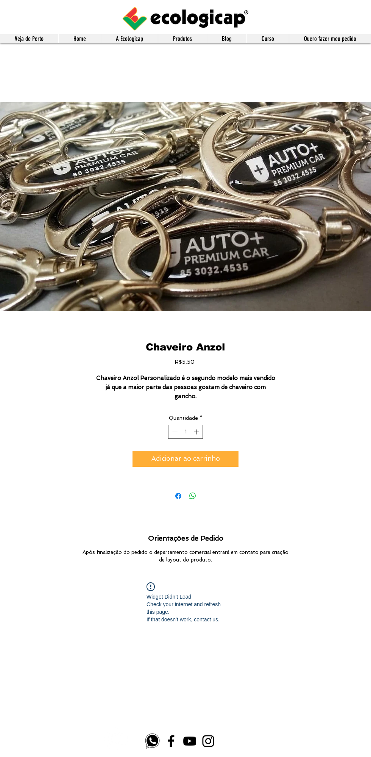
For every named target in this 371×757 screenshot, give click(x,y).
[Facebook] (171, 741)
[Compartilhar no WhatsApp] (192, 495)
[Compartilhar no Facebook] (178, 495)
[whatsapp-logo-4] (153, 741)
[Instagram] (208, 741)
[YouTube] (190, 741)
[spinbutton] (185, 431)
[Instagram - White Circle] (116, 739)
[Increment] (197, 431)
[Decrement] (174, 431)
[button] (182, 38)
